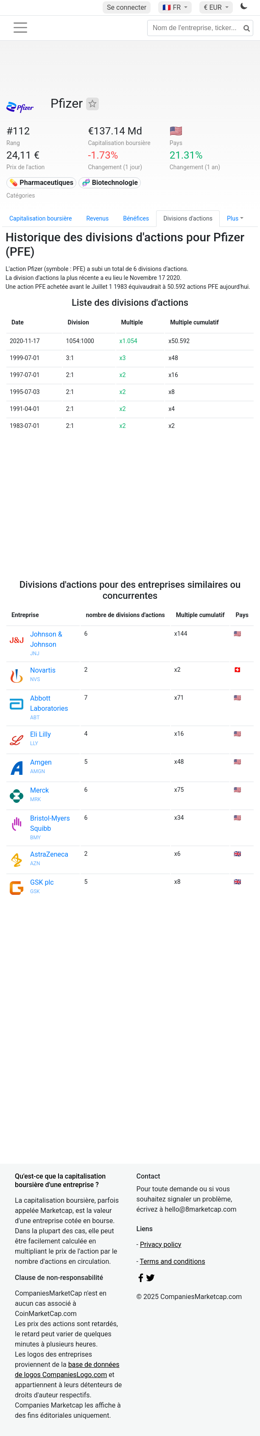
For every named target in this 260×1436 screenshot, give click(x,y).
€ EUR (213, 7)
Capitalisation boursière (40, 218)
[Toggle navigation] (20, 27)
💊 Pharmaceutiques (41, 183)
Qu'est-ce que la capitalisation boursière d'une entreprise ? (60, 1180)
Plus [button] (232, 218)
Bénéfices (136, 218)
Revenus (97, 218)
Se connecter (126, 7)
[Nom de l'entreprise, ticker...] (200, 28)
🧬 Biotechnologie (110, 183)
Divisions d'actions (187, 218)
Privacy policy (161, 1244)
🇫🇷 (172, 7)
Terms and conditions (172, 1261)
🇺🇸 (176, 131)
